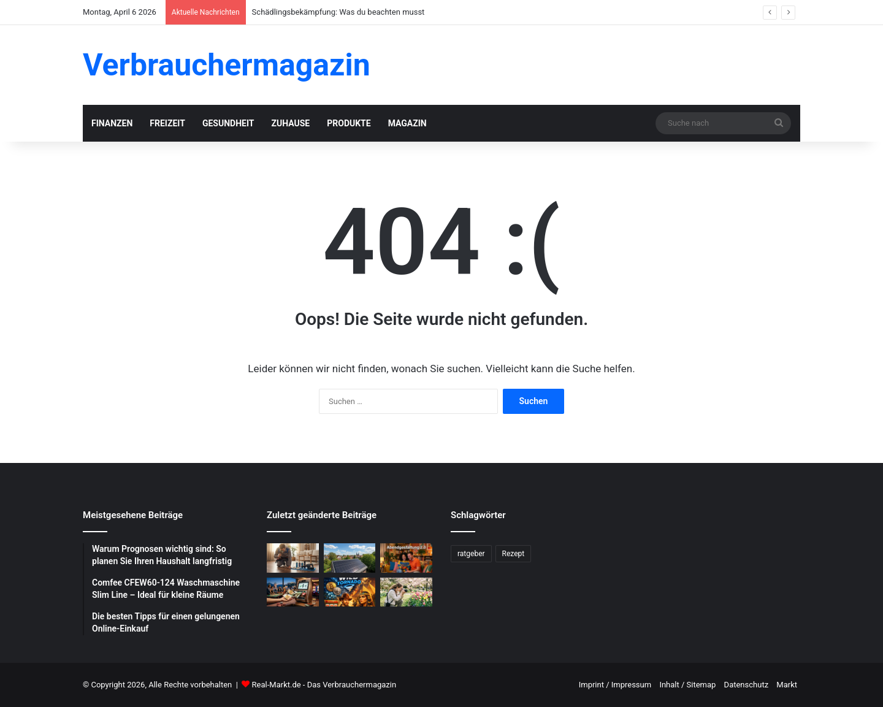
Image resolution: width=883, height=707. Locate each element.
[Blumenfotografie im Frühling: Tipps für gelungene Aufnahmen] (406, 592)
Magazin (407, 123)
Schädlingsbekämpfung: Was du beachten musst (338, 12)
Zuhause (290, 123)
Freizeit (167, 123)
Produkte (348, 123)
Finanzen (111, 123)
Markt (786, 684)
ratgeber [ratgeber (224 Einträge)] (471, 553)
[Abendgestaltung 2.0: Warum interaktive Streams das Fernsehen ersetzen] (406, 558)
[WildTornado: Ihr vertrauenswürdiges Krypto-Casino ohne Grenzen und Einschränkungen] (350, 592)
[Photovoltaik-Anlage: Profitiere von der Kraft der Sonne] (350, 558)
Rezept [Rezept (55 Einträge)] (513, 553)
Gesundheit (228, 123)
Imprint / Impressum (615, 684)
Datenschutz (746, 684)
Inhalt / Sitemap (687, 684)
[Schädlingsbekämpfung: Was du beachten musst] (293, 558)
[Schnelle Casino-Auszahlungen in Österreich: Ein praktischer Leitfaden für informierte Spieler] (293, 592)
